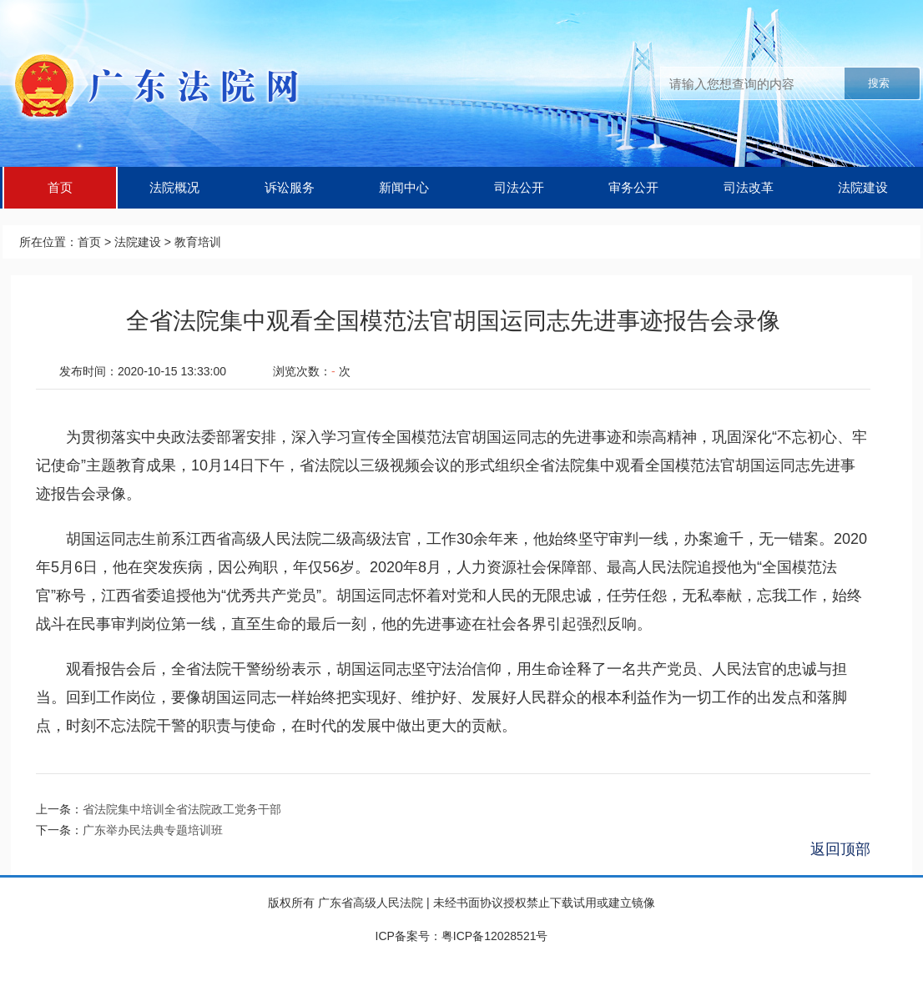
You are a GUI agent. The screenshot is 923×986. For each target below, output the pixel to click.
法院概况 (174, 187)
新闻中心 (404, 187)
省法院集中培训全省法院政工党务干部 (182, 809)
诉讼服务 (290, 187)
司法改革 (749, 187)
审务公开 (633, 187)
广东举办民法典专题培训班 (153, 830)
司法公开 (519, 187)
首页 (60, 187)
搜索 (879, 83)
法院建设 (863, 187)
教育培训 (197, 242)
